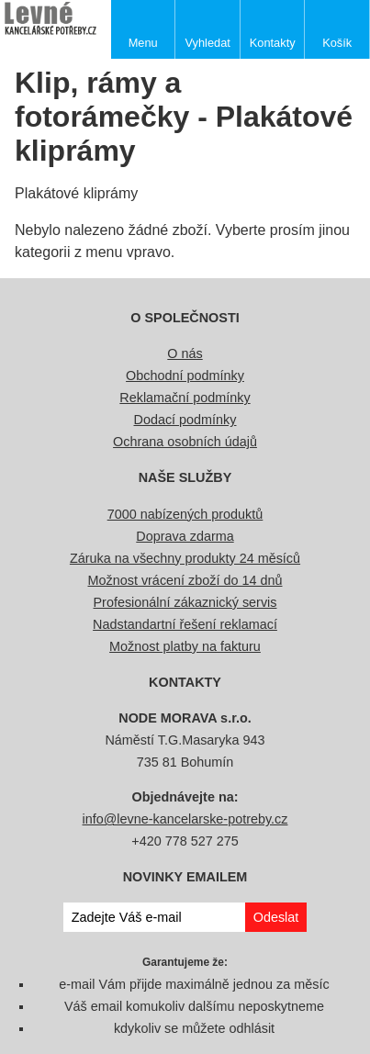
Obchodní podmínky (185, 375)
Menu (143, 43)
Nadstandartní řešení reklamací (185, 624)
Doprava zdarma (184, 536)
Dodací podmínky (185, 419)
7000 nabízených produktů (185, 514)
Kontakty (273, 43)
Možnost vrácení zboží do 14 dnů (185, 580)
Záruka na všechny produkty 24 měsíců (185, 558)
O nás (184, 353)
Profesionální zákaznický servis (185, 602)
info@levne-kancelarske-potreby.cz (185, 819)
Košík (337, 43)
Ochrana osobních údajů (185, 441)
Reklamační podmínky (184, 397)
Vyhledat (207, 43)
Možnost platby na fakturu (185, 646)
